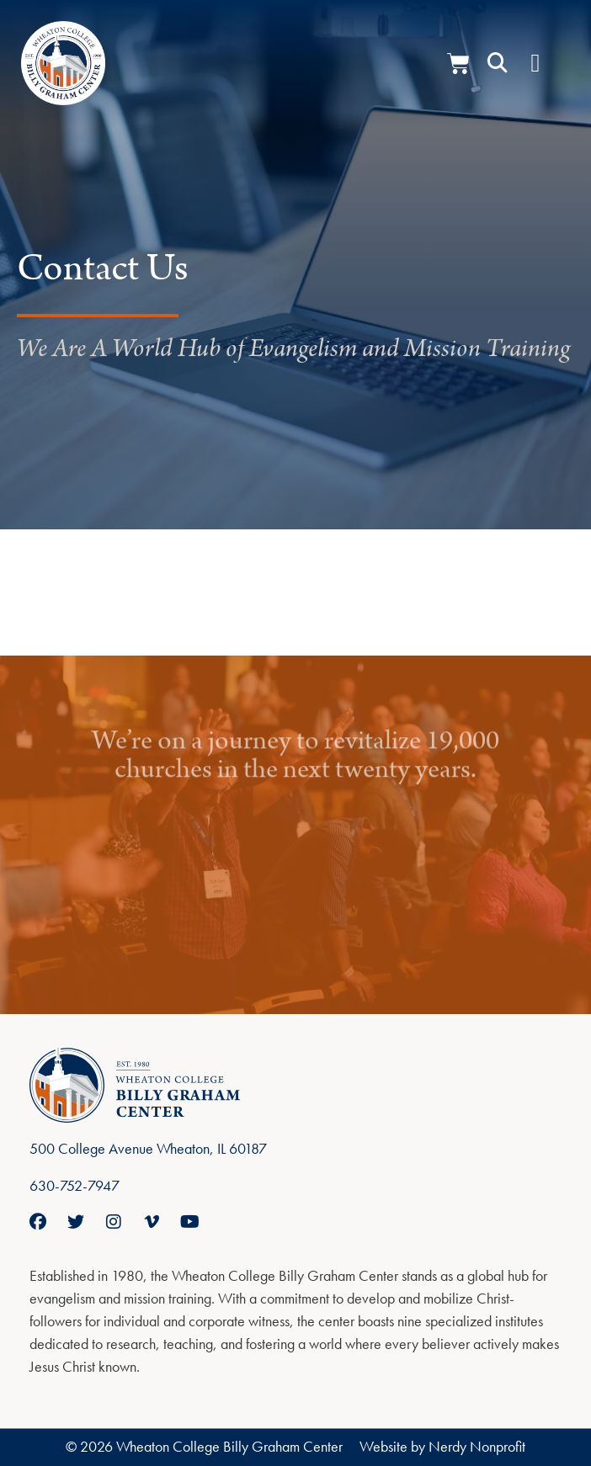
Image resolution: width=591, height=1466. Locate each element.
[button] (498, 63)
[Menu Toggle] (535, 63)
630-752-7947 (74, 1185)
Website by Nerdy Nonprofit (442, 1446)
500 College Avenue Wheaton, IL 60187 (148, 1148)
